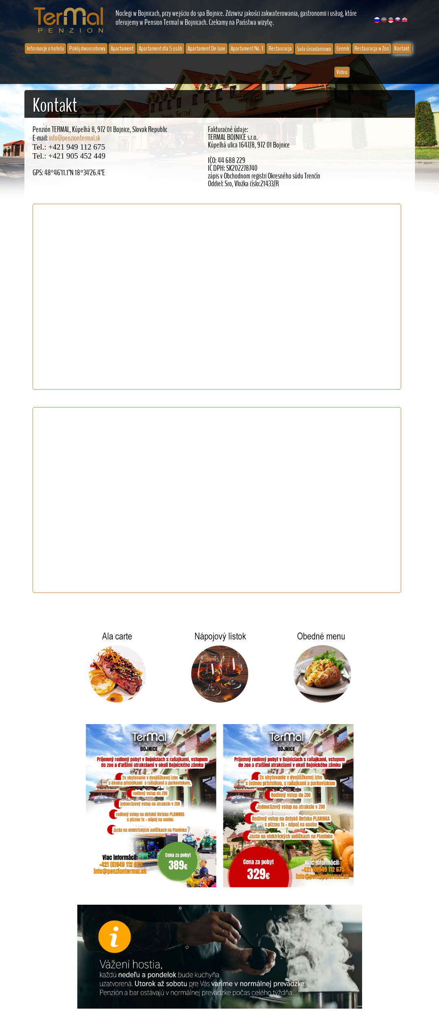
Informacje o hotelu (45, 48)
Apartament (122, 48)
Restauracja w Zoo (371, 48)
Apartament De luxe (206, 48)
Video (341, 72)
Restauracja (280, 48)
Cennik (342, 48)
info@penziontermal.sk (74, 138)
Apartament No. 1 (247, 48)
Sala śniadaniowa (314, 49)
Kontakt (401, 48)
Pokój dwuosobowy (87, 48)
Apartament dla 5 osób (160, 48)
